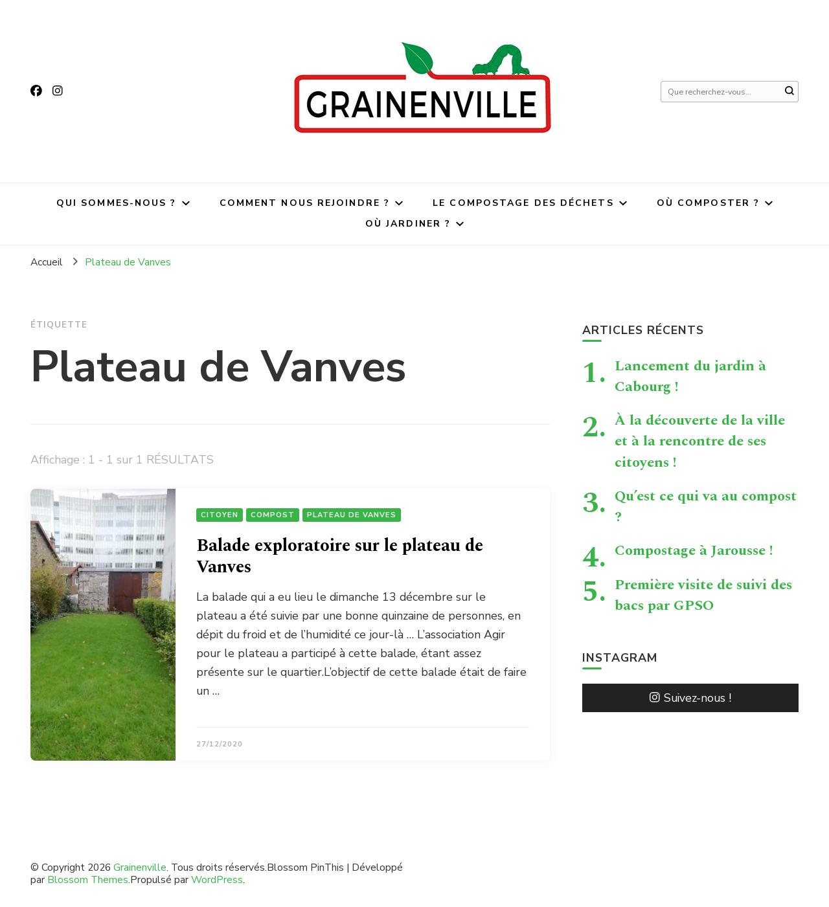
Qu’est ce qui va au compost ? (706, 506)
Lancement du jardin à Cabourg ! (690, 376)
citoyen (219, 515)
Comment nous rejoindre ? (305, 203)
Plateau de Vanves (351, 515)
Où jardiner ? (408, 224)
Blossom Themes (87, 879)
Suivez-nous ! (691, 698)
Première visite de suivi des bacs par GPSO (703, 595)
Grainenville (139, 867)
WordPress (217, 879)
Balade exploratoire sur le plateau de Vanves (339, 556)
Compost (273, 515)
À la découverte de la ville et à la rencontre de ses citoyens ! (700, 441)
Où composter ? (708, 203)
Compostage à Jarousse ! (694, 550)
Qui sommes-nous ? (116, 203)
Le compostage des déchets (523, 203)
